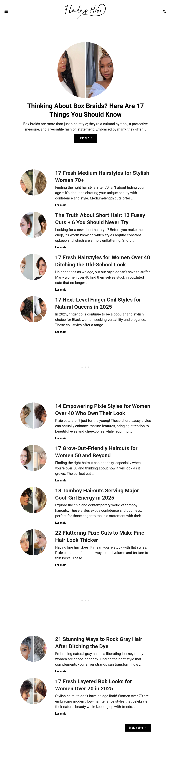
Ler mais (86, 139)
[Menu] (6, 11)
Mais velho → (138, 727)
